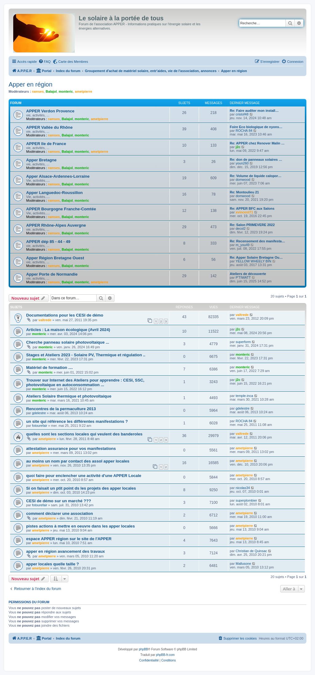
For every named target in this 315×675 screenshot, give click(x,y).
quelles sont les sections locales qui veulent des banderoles (84, 434)
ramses (38, 91)
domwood (243, 179)
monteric (66, 91)
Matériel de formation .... (49, 367)
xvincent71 (244, 212)
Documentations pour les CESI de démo (64, 315)
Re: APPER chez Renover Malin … (257, 143)
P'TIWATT (243, 277)
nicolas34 (243, 488)
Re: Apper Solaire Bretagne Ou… (256, 257)
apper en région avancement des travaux (65, 551)
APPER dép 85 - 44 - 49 (48, 241)
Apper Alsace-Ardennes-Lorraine (58, 176)
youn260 (242, 163)
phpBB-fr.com (165, 655)
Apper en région (30, 84)
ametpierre (83, 91)
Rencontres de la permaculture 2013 (61, 408)
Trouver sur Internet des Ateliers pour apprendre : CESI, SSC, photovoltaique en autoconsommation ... (85, 382)
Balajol (51, 91)
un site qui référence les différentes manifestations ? (77, 421)
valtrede (44, 320)
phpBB (143, 649)
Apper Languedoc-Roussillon (54, 192)
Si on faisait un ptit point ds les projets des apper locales (81, 488)
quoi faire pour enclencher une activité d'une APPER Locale (83, 475)
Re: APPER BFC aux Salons (252, 208)
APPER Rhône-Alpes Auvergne (56, 225)
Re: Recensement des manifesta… (257, 241)
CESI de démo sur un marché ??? (58, 501)
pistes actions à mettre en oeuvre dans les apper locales (80, 526)
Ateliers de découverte (248, 274)
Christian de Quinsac (251, 551)
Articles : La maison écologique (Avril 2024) (68, 329)
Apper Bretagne (41, 160)
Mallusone (243, 563)
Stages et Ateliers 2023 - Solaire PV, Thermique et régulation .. (85, 355)
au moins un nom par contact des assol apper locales (78, 461)
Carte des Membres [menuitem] (73, 61)
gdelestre (39, 413)
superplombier (246, 500)
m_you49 (242, 245)
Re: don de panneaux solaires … (256, 159)
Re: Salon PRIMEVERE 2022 (252, 225)
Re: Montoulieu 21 (244, 192)
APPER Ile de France (46, 143)
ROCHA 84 (244, 130)
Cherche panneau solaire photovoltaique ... (67, 342)
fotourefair (39, 425)
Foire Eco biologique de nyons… (256, 127)
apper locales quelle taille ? (52, 564)
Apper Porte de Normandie (52, 274)
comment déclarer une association (59, 513)
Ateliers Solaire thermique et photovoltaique (68, 396)
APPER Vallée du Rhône (49, 127)
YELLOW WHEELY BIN (253, 261)
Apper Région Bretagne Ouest (55, 258)
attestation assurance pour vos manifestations (71, 448)
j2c (238, 147)
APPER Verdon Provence (50, 111)
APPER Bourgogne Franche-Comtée (61, 209)
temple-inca (244, 396)
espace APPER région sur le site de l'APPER (68, 538)
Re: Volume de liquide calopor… (255, 176)
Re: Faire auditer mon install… (254, 110)
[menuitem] (44, 61)
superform (243, 342)
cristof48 (242, 114)
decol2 (240, 228)
